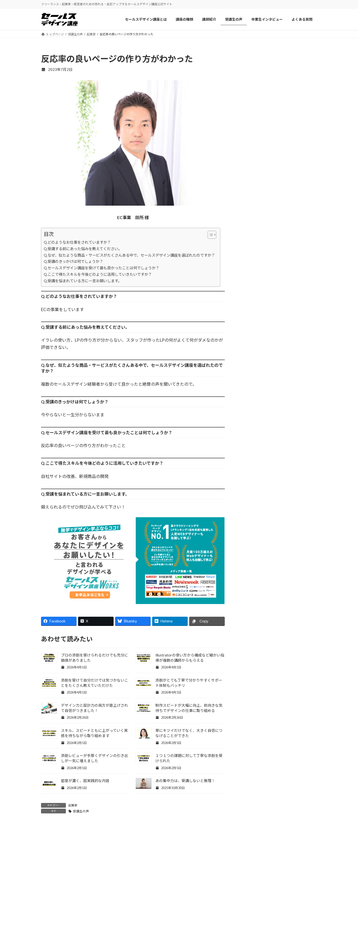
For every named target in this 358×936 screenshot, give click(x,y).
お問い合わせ (267, 916)
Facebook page (279, 414)
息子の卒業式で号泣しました (287, 340)
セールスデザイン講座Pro (206, 916)
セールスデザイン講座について (139, 906)
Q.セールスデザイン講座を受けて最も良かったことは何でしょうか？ (101, 268)
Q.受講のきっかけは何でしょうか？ (73, 261)
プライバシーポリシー (274, 926)
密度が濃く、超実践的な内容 (85, 780)
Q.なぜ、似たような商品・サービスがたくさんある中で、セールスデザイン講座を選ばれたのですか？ (129, 255)
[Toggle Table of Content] (209, 235)
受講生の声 (81, 811)
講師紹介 (122, 916)
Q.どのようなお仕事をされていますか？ (77, 242)
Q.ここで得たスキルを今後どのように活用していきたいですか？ (98, 274)
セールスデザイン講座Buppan (209, 926)
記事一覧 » (306, 382)
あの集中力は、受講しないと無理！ (185, 780)
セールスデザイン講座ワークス (210, 906)
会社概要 (264, 906)
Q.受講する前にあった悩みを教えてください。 (83, 248)
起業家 (72, 805)
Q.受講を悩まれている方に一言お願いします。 (83, 281)
